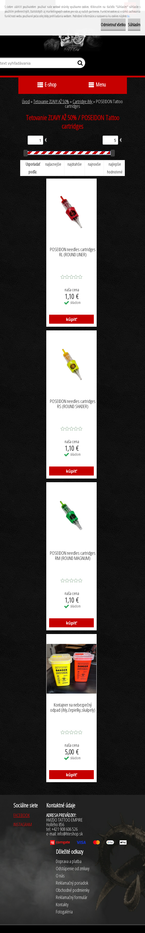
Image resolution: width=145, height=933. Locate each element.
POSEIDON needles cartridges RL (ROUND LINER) (73, 252)
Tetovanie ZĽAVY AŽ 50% (51, 101)
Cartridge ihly (83, 101)
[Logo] (72, 41)
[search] (79, 64)
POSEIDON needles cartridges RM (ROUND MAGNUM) (73, 555)
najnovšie (94, 164)
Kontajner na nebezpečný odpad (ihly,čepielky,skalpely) (72, 707)
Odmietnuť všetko (113, 25)
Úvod (26, 101)
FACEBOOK (21, 815)
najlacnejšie (53, 164)
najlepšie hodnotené (115, 168)
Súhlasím (134, 25)
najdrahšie (74, 164)
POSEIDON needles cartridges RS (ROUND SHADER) (73, 404)
